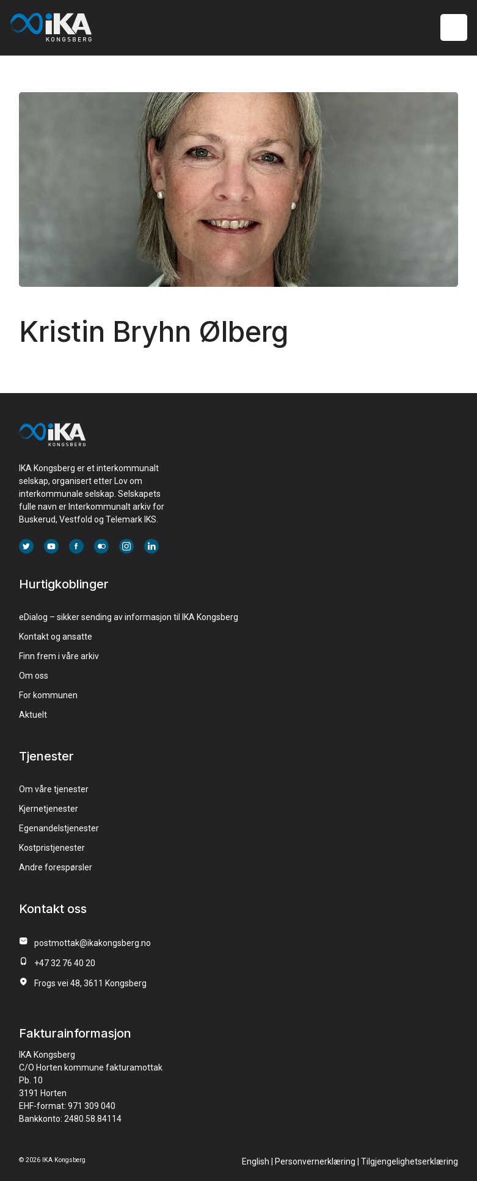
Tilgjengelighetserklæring (409, 1161)
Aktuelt (33, 715)
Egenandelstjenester (59, 828)
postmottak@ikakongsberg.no (92, 943)
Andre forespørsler (55, 867)
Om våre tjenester (54, 789)
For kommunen (48, 695)
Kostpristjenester (52, 848)
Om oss (33, 676)
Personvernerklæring (315, 1161)
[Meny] (454, 27)
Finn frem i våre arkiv (59, 656)
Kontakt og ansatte (55, 636)
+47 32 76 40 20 (64, 963)
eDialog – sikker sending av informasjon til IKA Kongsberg (128, 617)
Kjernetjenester (48, 809)
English (255, 1161)
